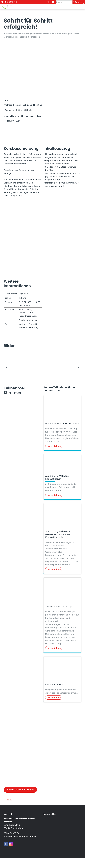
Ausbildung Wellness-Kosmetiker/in (57, 477)
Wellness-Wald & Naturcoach (62, 423)
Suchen (78, 2)
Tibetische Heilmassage (58, 606)
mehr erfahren (54, 446)
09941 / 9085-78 (9, 2)
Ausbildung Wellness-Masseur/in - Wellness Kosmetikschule (57, 534)
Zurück (9, 799)
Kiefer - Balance (54, 684)
